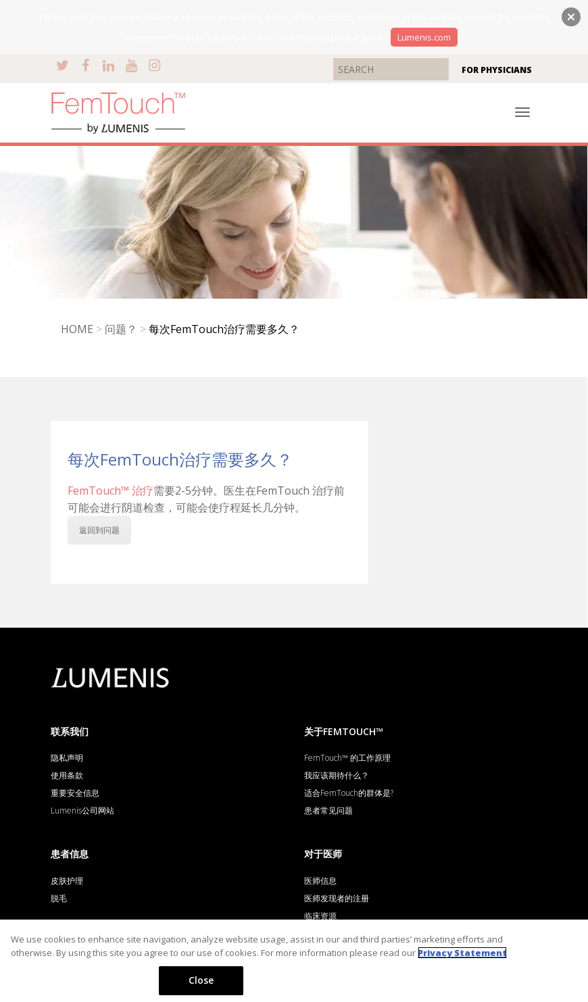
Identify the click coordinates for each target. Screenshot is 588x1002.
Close (201, 980)
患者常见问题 (328, 810)
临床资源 (320, 916)
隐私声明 (67, 757)
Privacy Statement (462, 953)
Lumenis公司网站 (82, 810)
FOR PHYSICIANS (497, 70)
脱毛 (59, 898)
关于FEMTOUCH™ (343, 731)
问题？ (121, 329)
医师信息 (320, 880)
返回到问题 (99, 530)
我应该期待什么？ (336, 775)
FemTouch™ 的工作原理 (347, 757)
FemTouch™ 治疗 (110, 490)
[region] (294, 961)
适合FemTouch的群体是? (348, 793)
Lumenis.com (424, 37)
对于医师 (323, 853)
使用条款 (67, 775)
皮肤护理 (67, 880)
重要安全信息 (75, 793)
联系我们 (70, 731)
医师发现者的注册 (336, 898)
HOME (77, 329)
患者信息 (70, 853)
